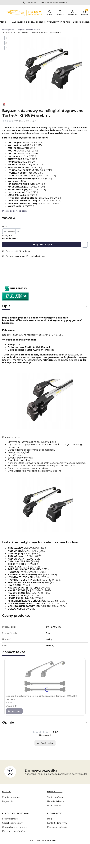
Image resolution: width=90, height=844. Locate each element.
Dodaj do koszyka (41, 244)
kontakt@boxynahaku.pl (56, 3)
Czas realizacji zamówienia (15, 827)
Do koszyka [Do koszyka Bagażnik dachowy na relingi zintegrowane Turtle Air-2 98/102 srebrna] (14, 711)
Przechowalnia (54, 805)
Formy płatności (10, 819)
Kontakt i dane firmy (57, 823)
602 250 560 (31, 3)
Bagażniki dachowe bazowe (28, 30)
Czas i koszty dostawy (12, 823)
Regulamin (7, 801)
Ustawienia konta (55, 801)
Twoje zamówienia (56, 797)
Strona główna (8, 30)
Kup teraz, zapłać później (14, 831)
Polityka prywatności (57, 827)
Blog (49, 819)
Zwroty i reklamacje (11, 797)
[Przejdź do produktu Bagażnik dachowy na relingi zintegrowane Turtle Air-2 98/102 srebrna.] (45, 676)
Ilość (4, 226)
